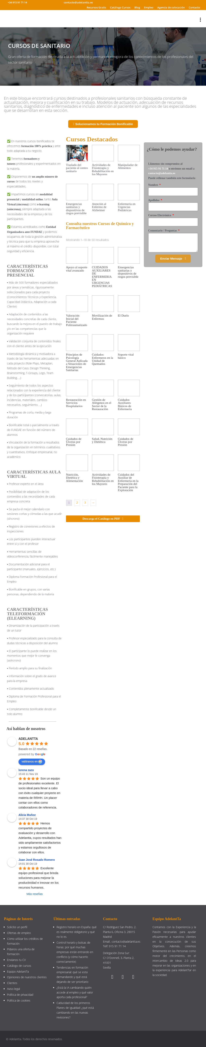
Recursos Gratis (96, 7)
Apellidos (154, 200)
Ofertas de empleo (19, 933)
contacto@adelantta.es (161, 173)
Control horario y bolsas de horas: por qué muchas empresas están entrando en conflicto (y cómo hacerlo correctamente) (75, 952)
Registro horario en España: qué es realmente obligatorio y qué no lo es (77, 932)
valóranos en (32, 761)
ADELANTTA (28, 739)
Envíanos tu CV (16, 960)
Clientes (12, 983)
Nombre (153, 184)
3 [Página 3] (85, 502)
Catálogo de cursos (19, 966)
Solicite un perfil (17, 927)
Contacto (194, 7)
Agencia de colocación (171, 7)
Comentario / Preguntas (163, 230)
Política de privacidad (20, 995)
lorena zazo (26, 770)
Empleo (148, 7)
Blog (137, 7)
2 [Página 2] (77, 502)
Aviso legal (13, 989)
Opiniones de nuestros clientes (27, 977)
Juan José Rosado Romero (37, 859)
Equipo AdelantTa (18, 971)
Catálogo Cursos (120, 7)
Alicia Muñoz (27, 815)
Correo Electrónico (160, 215)
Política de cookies (18, 1000)
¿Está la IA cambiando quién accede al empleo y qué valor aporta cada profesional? (75, 992)
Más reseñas (35, 894)
